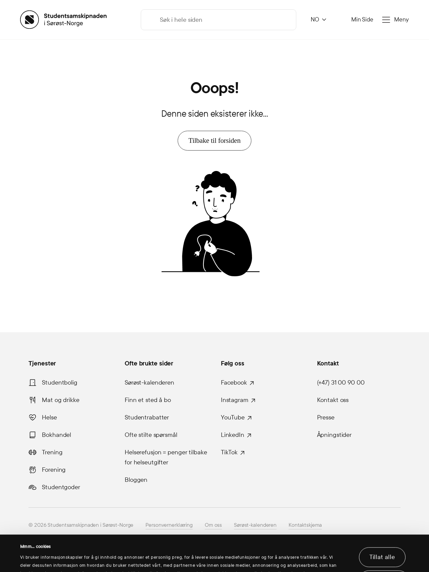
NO (315, 19)
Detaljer (30, 559)
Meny (401, 19)
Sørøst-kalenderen (149, 382)
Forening (54, 469)
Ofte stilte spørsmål (151, 435)
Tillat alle (382, 526)
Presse (325, 417)
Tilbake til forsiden (214, 140)
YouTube (233, 417)
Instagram (234, 400)
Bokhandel (56, 435)
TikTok (229, 452)
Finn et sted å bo (148, 400)
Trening (52, 452)
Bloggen (136, 479)
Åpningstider (334, 435)
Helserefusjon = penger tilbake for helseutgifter (166, 457)
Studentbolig (59, 382)
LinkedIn (232, 435)
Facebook (234, 382)
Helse (49, 417)
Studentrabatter (147, 417)
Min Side (362, 19)
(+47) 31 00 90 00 (341, 382)
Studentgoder (61, 487)
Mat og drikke (60, 400)
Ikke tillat (383, 549)
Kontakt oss (333, 400)
